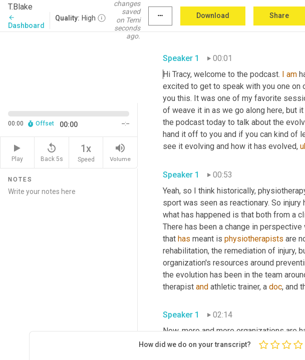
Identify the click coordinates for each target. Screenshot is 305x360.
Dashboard (26, 22)
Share (279, 16)
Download (212, 16)
